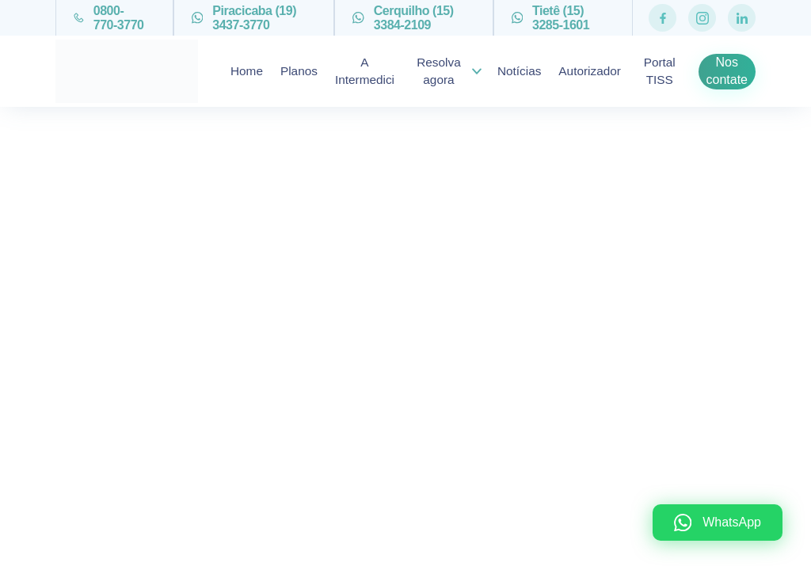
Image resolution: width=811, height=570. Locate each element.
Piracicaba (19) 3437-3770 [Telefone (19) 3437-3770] (244, 18)
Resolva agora (439, 70)
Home (246, 71)
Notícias (519, 71)
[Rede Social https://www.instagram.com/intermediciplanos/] (702, 18)
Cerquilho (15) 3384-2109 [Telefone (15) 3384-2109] (402, 18)
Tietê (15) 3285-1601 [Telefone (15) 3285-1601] (551, 18)
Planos (299, 71)
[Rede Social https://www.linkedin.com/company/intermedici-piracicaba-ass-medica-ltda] (742, 18)
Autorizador (589, 71)
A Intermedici (364, 70)
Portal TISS (660, 70)
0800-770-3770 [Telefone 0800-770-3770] (109, 18)
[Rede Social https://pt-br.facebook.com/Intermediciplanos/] (662, 18)
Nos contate (727, 70)
